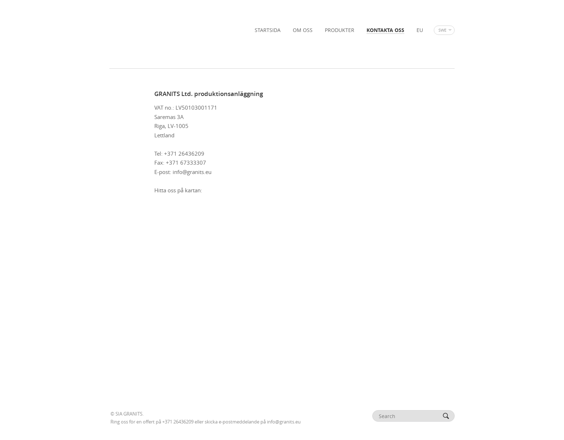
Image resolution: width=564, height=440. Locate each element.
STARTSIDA (268, 30)
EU (420, 30)
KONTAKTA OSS (385, 30)
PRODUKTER (339, 30)
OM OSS (303, 30)
